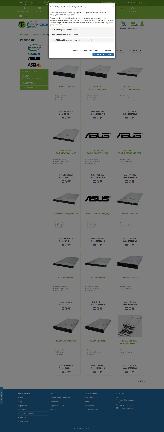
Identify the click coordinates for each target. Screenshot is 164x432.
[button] (63, 30)
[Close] (113, 6)
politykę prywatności (57, 25)
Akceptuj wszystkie (103, 54)
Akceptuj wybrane (103, 50)
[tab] (82, 29)
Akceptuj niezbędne (82, 50)
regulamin (109, 23)
